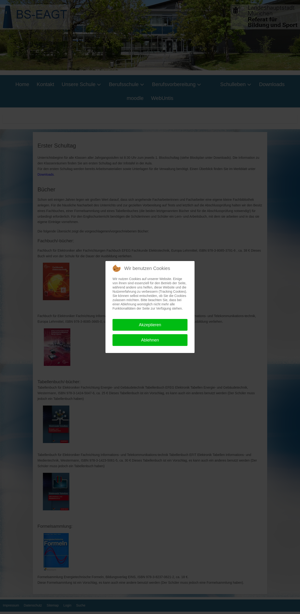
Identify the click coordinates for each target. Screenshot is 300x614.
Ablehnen (150, 340)
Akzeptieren (150, 324)
